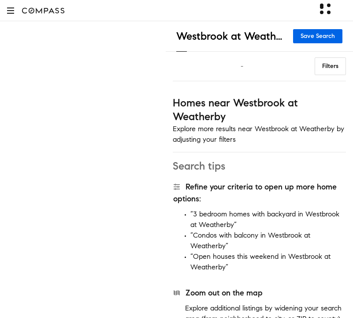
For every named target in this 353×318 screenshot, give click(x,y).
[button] (10, 10)
